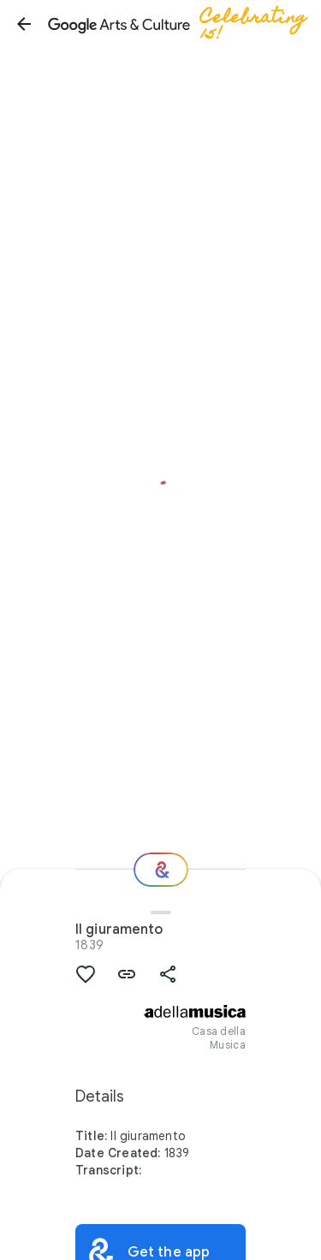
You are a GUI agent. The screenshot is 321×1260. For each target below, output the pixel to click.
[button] (24, 24)
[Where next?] (161, 870)
